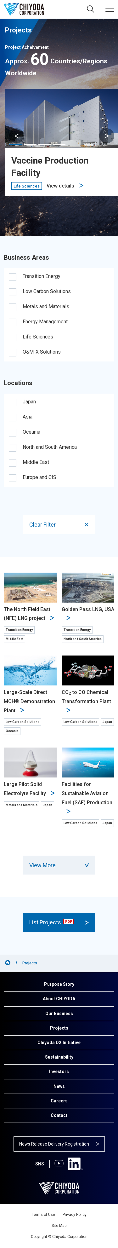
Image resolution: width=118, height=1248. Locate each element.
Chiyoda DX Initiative (59, 1042)
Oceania (31, 432)
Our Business (59, 1013)
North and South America (50, 447)
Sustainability (59, 1057)
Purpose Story (59, 984)
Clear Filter (59, 524)
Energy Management (45, 322)
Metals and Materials (46, 306)
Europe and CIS (39, 477)
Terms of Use (43, 1214)
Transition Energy (41, 276)
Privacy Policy (75, 1214)
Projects (59, 1028)
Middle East (36, 462)
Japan (29, 402)
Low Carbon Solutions (47, 291)
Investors (59, 1071)
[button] (106, 135)
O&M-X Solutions (42, 352)
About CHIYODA (59, 998)
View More (59, 865)
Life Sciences (38, 337)
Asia (27, 417)
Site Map (59, 1225)
